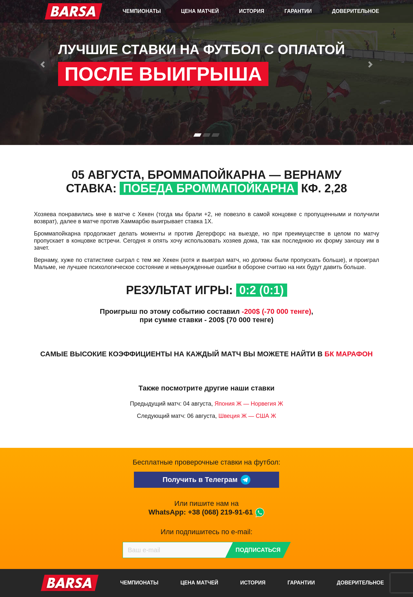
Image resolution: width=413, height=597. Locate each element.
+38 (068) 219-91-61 (220, 512)
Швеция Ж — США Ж (247, 416)
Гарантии (298, 11)
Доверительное (355, 11)
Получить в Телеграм (207, 480)
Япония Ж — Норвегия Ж (249, 403)
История (251, 11)
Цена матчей (200, 11)
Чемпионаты (142, 11)
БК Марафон (349, 354)
